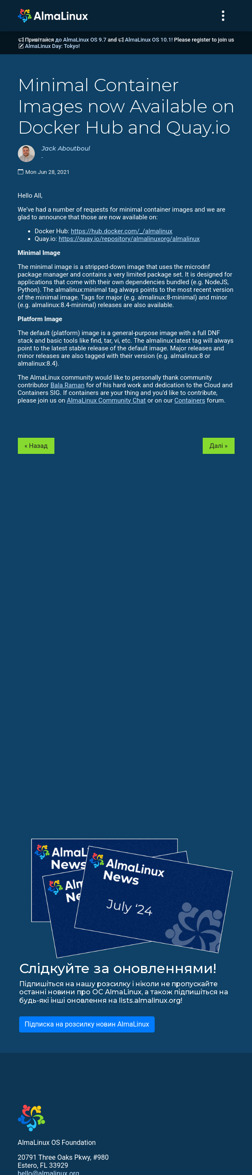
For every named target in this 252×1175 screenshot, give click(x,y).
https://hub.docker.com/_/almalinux (122, 231)
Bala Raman (68, 385)
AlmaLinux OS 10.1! (149, 39)
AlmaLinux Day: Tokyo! (52, 46)
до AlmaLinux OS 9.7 (80, 39)
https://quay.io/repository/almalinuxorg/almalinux (129, 239)
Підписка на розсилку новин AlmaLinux (87, 1024)
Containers (189, 400)
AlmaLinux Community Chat (106, 400)
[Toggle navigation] (223, 16)
